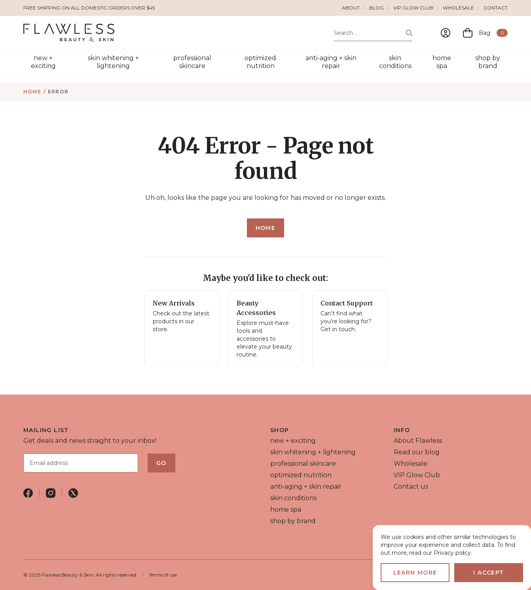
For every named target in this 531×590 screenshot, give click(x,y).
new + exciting (43, 62)
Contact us (411, 486)
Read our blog (417, 452)
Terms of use (163, 575)
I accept (488, 572)
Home (32, 92)
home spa (441, 62)
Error (58, 92)
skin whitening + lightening (113, 62)
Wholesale (458, 8)
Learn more (415, 572)
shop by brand (487, 62)
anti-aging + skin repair (331, 62)
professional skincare (192, 62)
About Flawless (418, 440)
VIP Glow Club (413, 8)
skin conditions (395, 62)
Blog (376, 8)
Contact (496, 8)
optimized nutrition (260, 62)
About (351, 8)
